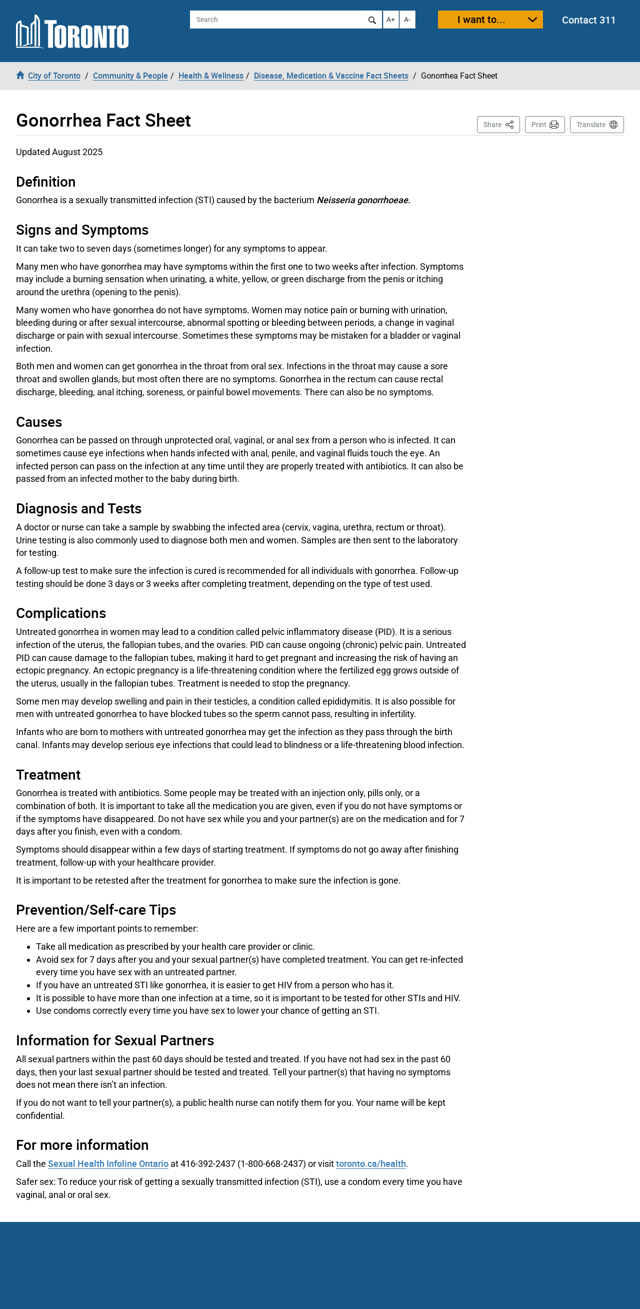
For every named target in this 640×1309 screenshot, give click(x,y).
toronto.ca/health (371, 1163)
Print (539, 125)
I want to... (482, 19)
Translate (591, 125)
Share (502, 124)
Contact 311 (589, 20)
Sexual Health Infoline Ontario (108, 1163)
